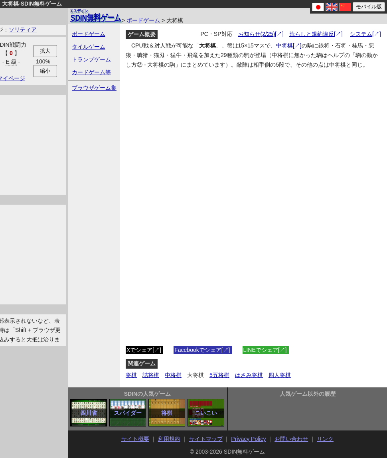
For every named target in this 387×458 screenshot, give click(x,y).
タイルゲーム (88, 46)
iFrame (253, 221)
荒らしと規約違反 (311, 34)
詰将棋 (150, 375)
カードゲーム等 (91, 72)
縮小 (45, 71)
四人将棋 (280, 375)
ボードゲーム (143, 20)
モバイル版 (369, 7)
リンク (325, 439)
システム (361, 34)
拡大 (45, 51)
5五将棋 (219, 375)
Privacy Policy (248, 439)
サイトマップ (206, 439)
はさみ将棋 (249, 375)
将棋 (131, 375)
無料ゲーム (95, 15)
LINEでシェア (260, 350)
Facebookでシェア (197, 350)
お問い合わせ (291, 439)
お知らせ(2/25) (256, 34)
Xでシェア (139, 350)
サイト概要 (135, 439)
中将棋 (284, 45)
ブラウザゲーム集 (94, 88)
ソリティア (23, 29)
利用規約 (169, 439)
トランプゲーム (91, 59)
